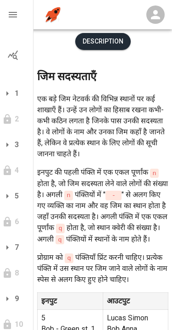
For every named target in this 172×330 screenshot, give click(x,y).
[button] (16, 14)
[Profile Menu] (155, 14)
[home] (53, 15)
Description (103, 41)
